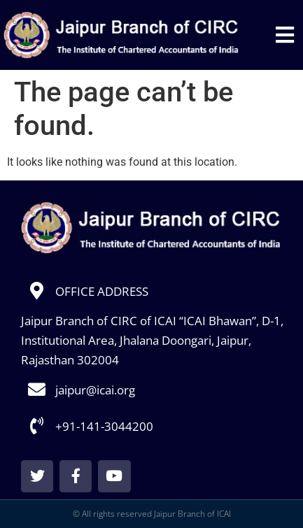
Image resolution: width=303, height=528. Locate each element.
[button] (285, 35)
